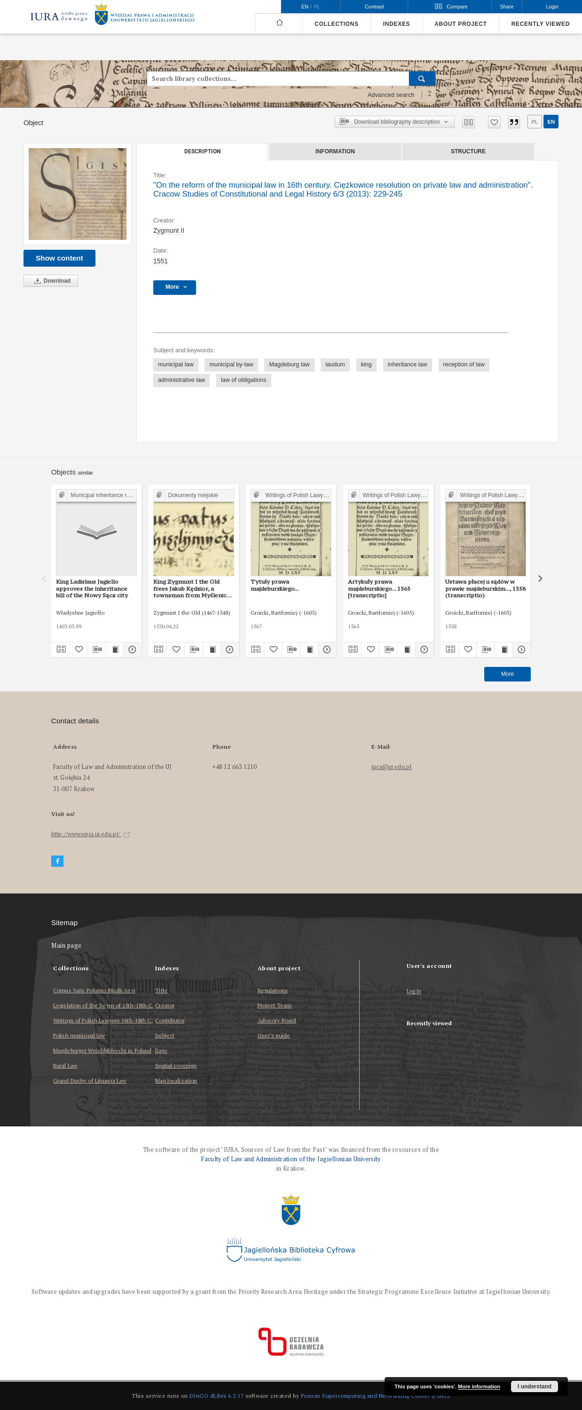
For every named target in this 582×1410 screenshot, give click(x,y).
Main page (66, 946)
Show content (59, 258)
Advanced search (391, 95)
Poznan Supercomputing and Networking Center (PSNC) (375, 1395)
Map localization (176, 1080)
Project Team (274, 1005)
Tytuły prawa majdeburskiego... (275, 585)
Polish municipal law (79, 1035)
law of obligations (244, 380)
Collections (336, 24)
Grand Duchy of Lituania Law (89, 1080)
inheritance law (407, 364)
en (551, 122)
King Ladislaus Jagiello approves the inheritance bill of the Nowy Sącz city (92, 588)
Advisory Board (277, 1020)
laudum (335, 364)
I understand (534, 1386)
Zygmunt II (168, 230)
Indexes (396, 24)
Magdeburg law (289, 364)
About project (460, 24)
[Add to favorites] (494, 122)
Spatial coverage (176, 1065)
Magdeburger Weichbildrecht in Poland (102, 1050)
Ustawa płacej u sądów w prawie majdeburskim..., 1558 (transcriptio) (485, 588)
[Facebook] (57, 861)
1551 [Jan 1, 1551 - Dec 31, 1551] (160, 261)
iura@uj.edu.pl (391, 767)
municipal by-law (231, 364)
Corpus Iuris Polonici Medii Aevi (94, 990)
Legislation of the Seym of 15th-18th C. (103, 1005)
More (507, 674)
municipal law (176, 364)
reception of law (464, 364)
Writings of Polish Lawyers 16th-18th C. (103, 1020)
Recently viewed (540, 24)
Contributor (169, 1020)
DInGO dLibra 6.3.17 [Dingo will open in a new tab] (216, 1395)
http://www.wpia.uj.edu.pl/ (90, 834)
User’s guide (274, 1035)
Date (161, 1050)
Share (507, 6)
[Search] (422, 78)
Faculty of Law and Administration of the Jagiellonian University (290, 1159)
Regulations (273, 990)
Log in (414, 991)
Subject (164, 1035)
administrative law (181, 380)
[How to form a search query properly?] (430, 95)
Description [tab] (202, 151)
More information (479, 1386)
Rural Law (65, 1065)
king (366, 364)
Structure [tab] (468, 151)
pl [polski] (317, 6)
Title (161, 990)
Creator (164, 1005)
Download (51, 281)
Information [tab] (335, 151)
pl (534, 122)
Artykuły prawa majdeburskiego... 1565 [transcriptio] (379, 588)
